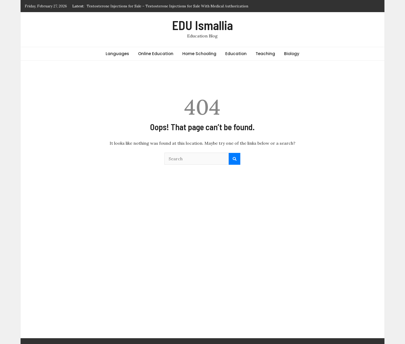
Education (236, 53)
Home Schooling (199, 53)
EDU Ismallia (202, 25)
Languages (117, 53)
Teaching (265, 53)
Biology (291, 53)
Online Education (155, 53)
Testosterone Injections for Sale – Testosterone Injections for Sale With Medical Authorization (167, 6)
